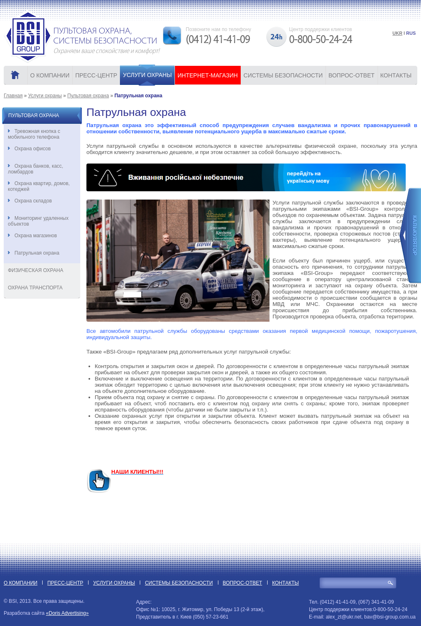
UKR (397, 33)
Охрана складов (30, 201)
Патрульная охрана (33, 253)
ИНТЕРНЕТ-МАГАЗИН (207, 75)
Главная (13, 96)
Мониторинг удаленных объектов (38, 221)
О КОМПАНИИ (49, 75)
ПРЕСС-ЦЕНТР (96, 75)
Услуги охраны (45, 96)
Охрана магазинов (32, 235)
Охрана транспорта (35, 288)
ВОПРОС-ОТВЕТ (351, 75)
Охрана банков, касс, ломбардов (35, 169)
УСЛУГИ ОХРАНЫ (147, 75)
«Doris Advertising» (67, 613)
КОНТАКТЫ (396, 75)
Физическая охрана (35, 270)
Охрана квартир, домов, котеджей (39, 186)
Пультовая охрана (88, 96)
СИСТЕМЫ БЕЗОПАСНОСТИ (283, 75)
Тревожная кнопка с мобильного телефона (34, 134)
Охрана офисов (29, 149)
